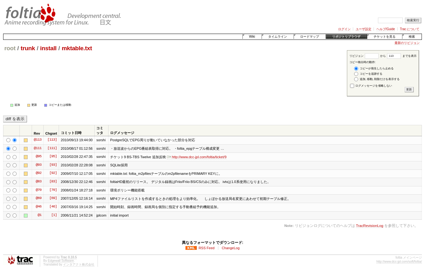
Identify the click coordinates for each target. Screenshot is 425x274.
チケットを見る (385, 36)
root (10, 48)
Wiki (252, 36)
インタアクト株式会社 (78, 264)
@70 (38, 190)
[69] (53, 198)
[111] (52, 148)
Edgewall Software (61, 260)
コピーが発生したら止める (374, 69)
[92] (53, 173)
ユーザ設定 (363, 29)
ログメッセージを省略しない (371, 85)
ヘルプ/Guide (385, 29)
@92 (38, 173)
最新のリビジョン (407, 43)
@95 (38, 156)
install (48, 48)
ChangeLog (231, 248)
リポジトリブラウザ (346, 36)
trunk (28, 48)
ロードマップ (309, 36)
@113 (37, 139)
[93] (53, 165)
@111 (37, 148)
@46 (38, 206)
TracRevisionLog (369, 225)
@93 (38, 165)
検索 (412, 36)
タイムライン (277, 36)
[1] (54, 215)
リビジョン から (367, 55)
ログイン (344, 29)
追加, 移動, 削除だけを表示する (377, 79)
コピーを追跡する (368, 74)
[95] (53, 156)
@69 (38, 198)
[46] (53, 206)
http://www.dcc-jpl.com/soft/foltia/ (399, 261)
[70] (53, 190)
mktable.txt (77, 48)
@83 (38, 181)
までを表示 (402, 55)
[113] (52, 139)
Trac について (409, 29)
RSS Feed (207, 248)
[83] (53, 181)
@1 (39, 215)
